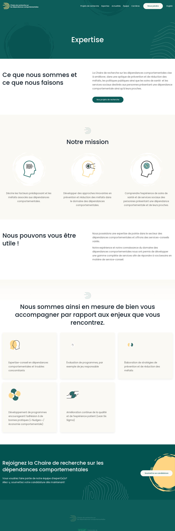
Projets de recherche (89, 6)
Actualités (116, 6)
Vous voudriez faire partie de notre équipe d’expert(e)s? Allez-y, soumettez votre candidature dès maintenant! (34, 480)
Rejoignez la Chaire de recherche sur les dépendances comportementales (53, 466)
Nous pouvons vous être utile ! (39, 239)
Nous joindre (153, 6)
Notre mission (87, 142)
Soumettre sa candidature (156, 473)
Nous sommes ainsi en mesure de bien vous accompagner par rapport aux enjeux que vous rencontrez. (87, 315)
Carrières (135, 6)
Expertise (105, 6)
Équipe (126, 6)
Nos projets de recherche (108, 99)
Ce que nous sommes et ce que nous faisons (39, 79)
